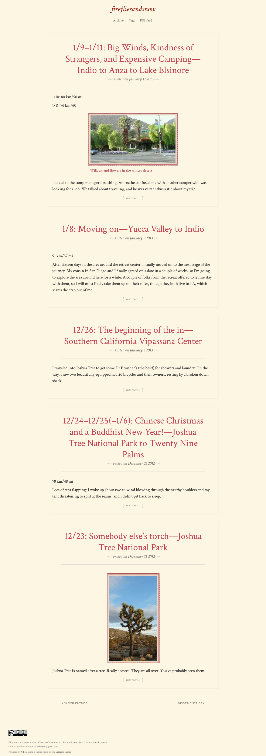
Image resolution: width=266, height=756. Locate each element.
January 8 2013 (141, 350)
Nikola (24, 751)
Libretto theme (63, 751)
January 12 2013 (141, 79)
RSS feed (146, 20)
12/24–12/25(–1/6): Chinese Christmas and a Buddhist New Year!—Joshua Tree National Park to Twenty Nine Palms (133, 437)
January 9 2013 (141, 238)
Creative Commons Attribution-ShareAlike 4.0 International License (72, 742)
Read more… (133, 198)
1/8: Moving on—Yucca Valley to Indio (133, 229)
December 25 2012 (141, 463)
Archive (118, 20)
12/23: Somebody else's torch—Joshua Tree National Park (133, 541)
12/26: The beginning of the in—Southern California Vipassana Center (133, 335)
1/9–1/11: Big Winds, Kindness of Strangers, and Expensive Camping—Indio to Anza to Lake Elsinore (133, 58)
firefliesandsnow (133, 9)
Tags (132, 20)
